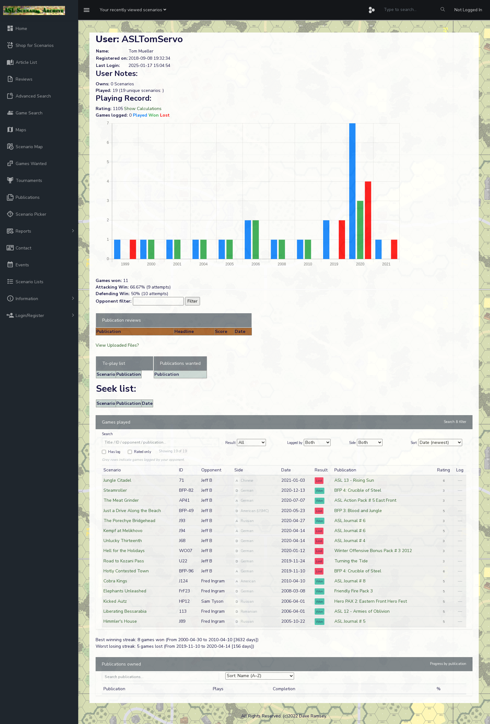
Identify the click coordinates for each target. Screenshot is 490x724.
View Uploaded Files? (117, 345)
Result (230, 442)
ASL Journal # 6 (349, 521)
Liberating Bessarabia (125, 611)
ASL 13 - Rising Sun (354, 480)
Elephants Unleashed (124, 591)
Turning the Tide (351, 561)
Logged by (294, 442)
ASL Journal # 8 (349, 581)
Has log (114, 452)
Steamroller (115, 490)
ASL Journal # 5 (349, 621)
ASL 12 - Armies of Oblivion (362, 611)
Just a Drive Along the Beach (132, 511)
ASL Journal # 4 (349, 541)
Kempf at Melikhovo (122, 531)
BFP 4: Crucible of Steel (357, 490)
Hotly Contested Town (126, 571)
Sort (414, 442)
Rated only (142, 452)
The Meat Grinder (121, 500)
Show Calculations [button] (143, 109)
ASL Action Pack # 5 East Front (365, 500)
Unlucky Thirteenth (122, 541)
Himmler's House (120, 621)
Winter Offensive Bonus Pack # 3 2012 (373, 551)
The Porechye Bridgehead (129, 521)
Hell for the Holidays (124, 551)
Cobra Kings (115, 581)
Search (107, 434)
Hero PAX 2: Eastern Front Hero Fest (370, 601)
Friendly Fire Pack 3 (353, 591)
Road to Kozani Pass (123, 561)
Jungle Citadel (117, 480)
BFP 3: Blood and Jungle (358, 511)
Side (352, 442)
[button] (133, 10)
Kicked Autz (115, 601)
